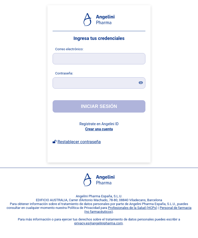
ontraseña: (64, 73)
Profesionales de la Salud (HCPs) (132, 208)
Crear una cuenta (99, 129)
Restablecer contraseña (79, 141)
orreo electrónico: (69, 49)
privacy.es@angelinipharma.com (98, 223)
